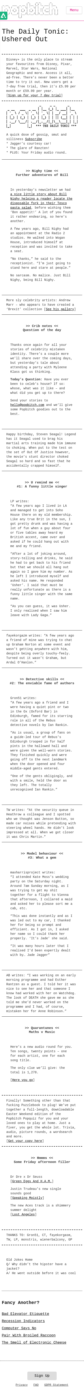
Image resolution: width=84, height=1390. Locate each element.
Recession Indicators (23, 1321)
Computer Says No (19, 1328)
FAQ (36, 1385)
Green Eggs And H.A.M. (32, 1181)
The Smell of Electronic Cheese (34, 1343)
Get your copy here (25, 1141)
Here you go (22, 1080)
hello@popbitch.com (27, 405)
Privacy (22, 1385)
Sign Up (42, 1376)
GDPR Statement (56, 1385)
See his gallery (60, 309)
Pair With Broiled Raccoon (29, 1336)
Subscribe (33, 139)
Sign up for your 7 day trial (34, 95)
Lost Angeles (23, 1214)
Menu (74, 10)
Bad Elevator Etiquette (25, 1314)
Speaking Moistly (27, 1198)
